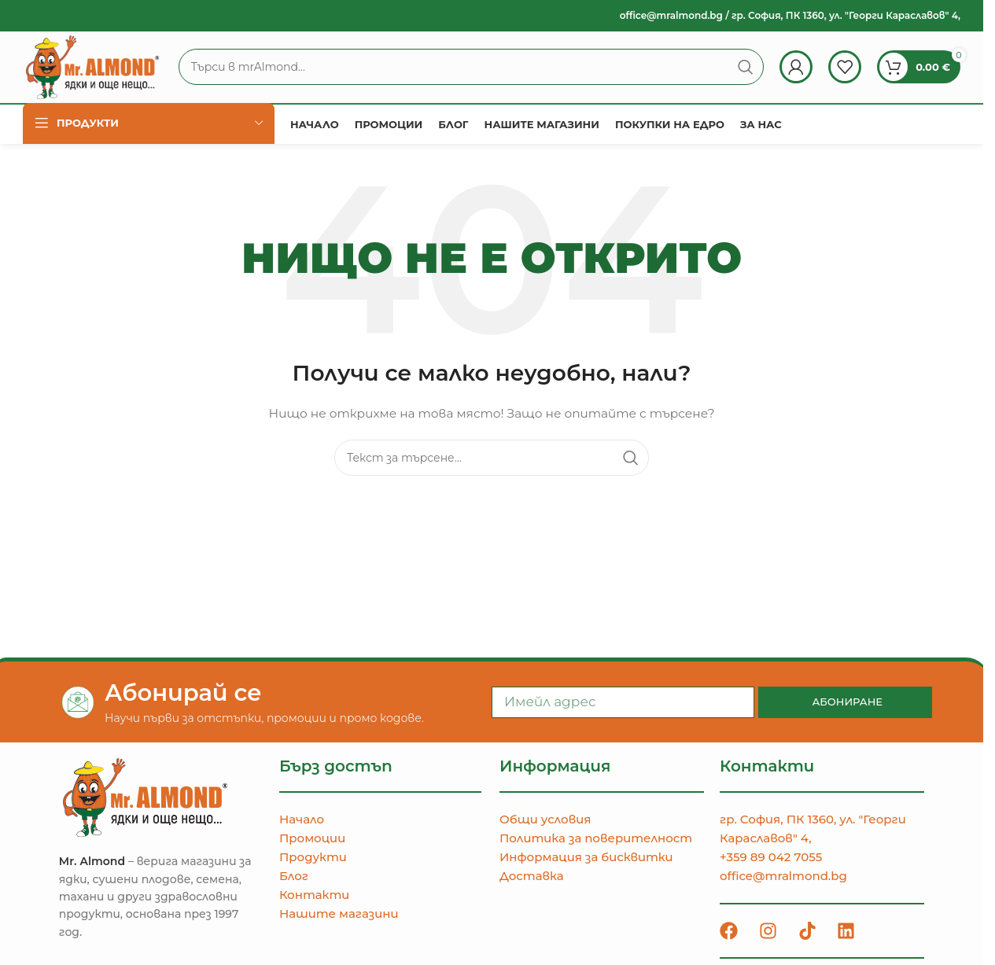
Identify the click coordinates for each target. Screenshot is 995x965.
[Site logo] (104, 71)
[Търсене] (482, 72)
